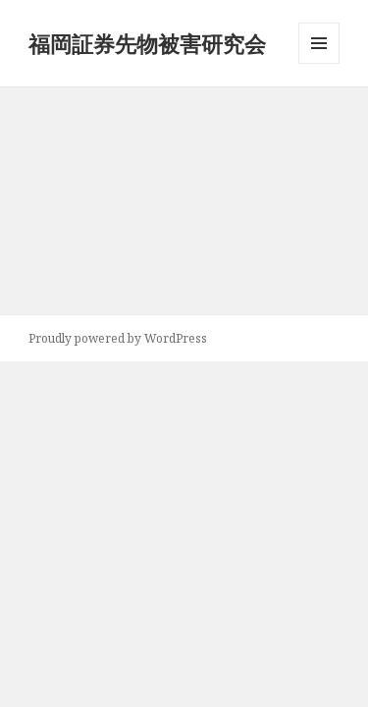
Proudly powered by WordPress (117, 338)
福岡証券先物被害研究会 (147, 43)
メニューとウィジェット (319, 63)
